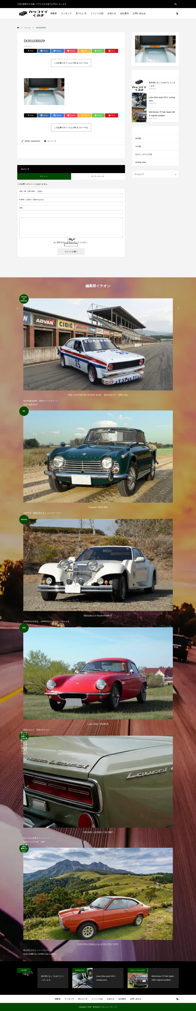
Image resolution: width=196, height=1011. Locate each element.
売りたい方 (81, 13)
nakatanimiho (35, 141)
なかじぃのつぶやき (143, 154)
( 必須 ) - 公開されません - (32, 199)
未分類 (138, 138)
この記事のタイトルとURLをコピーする (71, 63)
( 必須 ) (31, 191)
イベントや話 (97, 13)
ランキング (66, 13)
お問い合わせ (139, 13)
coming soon (140, 162)
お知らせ (111, 13)
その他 (138, 146)
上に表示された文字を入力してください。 (71, 242)
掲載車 (53, 13)
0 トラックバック (98, 176)
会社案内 (124, 13)
